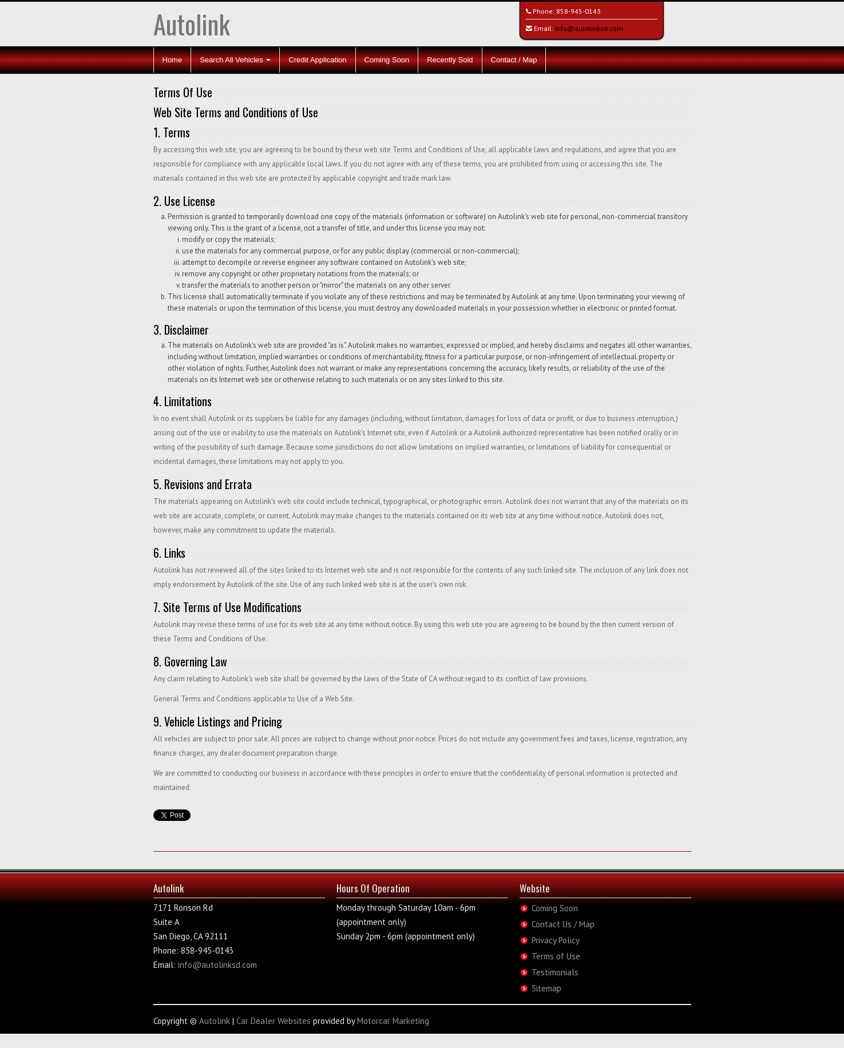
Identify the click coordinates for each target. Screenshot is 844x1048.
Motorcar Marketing (393, 1020)
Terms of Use (556, 956)
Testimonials (555, 972)
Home (173, 59)
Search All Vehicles (235, 59)
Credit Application (317, 59)
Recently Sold (450, 59)
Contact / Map (514, 59)
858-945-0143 (578, 11)
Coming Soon (387, 59)
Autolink (191, 24)
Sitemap (546, 988)
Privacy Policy (556, 940)
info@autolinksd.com (589, 28)
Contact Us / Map (563, 924)
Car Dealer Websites (273, 1020)
